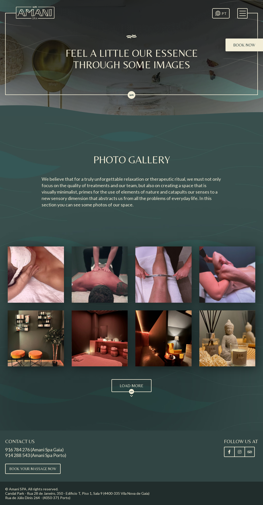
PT (224, 13)
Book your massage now (33, 469)
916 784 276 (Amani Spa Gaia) (34, 449)
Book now (244, 45)
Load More (131, 385)
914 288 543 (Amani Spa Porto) (35, 455)
